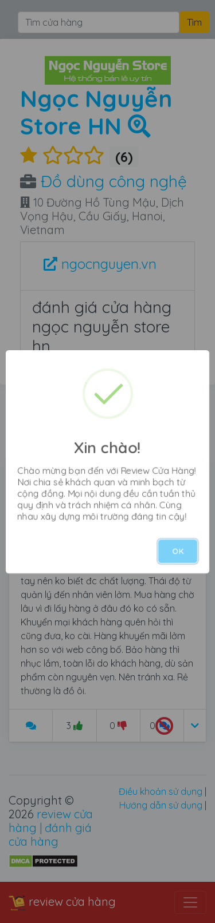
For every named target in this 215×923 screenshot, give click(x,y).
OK (177, 551)
